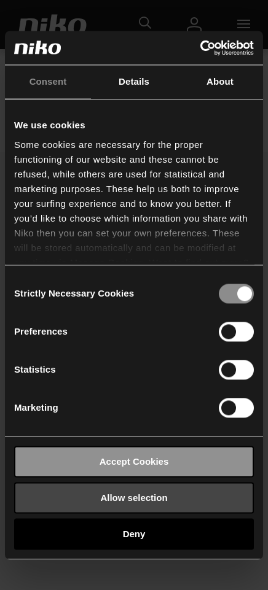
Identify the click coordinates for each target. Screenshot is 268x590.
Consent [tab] (48, 81)
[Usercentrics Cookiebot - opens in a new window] (200, 48)
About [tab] (220, 81)
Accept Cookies (134, 461)
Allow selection (133, 497)
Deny (134, 534)
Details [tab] (134, 81)
